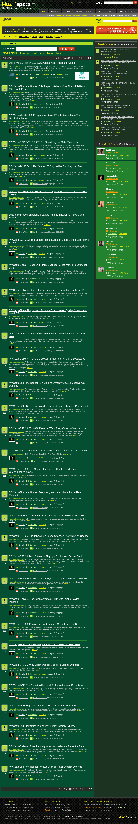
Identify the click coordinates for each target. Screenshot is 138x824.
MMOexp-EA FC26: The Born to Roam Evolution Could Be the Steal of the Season (118, 129)
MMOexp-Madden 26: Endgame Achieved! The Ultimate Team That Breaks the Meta (118, 73)
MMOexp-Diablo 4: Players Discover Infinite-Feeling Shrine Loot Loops (47, 358)
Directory (68, 15)
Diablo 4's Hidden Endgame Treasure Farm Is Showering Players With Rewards (117, 118)
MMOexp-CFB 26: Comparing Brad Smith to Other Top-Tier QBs (43, 624)
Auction (92, 15)
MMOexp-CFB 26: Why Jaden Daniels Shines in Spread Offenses (44, 665)
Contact (133, 15)
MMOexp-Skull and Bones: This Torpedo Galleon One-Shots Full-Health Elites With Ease (118, 62)
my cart (87, 3)
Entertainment (24, 37)
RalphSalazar (23, 74)
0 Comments (32, 104)
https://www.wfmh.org (16, 66)
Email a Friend (23, 78)
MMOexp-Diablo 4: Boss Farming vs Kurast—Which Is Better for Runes (47, 746)
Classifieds (77, 15)
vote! (4, 69)
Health (34, 37)
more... (47, 70)
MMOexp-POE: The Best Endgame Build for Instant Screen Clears (44, 644)
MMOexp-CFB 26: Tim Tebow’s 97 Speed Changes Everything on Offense (48, 536)
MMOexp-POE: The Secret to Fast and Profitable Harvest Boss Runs (46, 685)
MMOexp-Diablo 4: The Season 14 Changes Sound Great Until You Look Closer (117, 106)
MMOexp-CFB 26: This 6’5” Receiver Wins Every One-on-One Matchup (47, 428)
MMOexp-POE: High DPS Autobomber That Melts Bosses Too (42, 705)
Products (85, 15)
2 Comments (36, 74)
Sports (58, 37)
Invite (105, 15)
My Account (51, 15)
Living (41, 37)
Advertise (112, 15)
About (127, 15)
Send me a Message (40, 78)
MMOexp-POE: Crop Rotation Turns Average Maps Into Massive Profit (47, 515)
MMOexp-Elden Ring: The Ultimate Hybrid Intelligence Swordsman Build (48, 578)
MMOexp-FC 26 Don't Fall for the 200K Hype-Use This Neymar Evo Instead (119, 95)
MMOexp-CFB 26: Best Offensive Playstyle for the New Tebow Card (45, 556)
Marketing (120, 15)
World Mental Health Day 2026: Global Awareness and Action (42, 63)
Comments (108, 54)
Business (49, 37)
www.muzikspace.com (16, 92)
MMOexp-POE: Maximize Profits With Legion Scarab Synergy (42, 726)
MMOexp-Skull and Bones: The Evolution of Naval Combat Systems (45, 766)
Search (99, 15)
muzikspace (110, 150)
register (79, 3)
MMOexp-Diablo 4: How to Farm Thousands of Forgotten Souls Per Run (47, 290)
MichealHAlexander (113, 163)
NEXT (89, 58)
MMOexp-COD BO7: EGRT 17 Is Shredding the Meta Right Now (43, 142)
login (72, 3)
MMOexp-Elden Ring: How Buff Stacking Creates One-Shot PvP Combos (48, 450)
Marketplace (60, 15)
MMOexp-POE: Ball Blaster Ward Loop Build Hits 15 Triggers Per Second (48, 406)
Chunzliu (22, 104)
